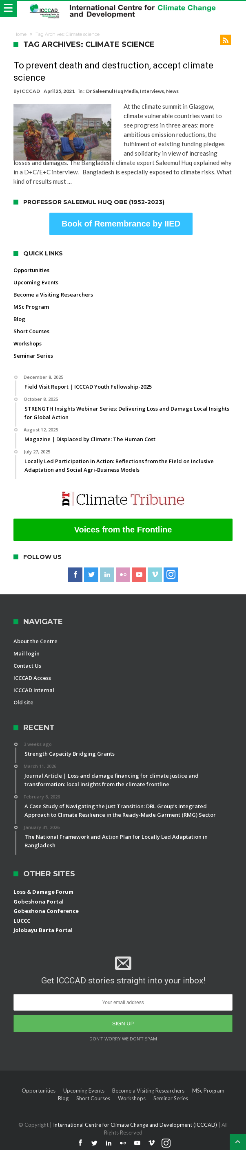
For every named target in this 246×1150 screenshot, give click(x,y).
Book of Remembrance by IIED (121, 224)
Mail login (26, 653)
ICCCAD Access (32, 678)
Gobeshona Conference (46, 911)
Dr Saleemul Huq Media (112, 91)
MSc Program (31, 306)
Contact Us (27, 665)
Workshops (27, 343)
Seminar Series (33, 355)
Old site (23, 702)
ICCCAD (30, 91)
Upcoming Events (35, 282)
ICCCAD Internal (33, 690)
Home (20, 34)
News (172, 91)
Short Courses (31, 331)
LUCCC (21, 920)
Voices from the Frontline (123, 530)
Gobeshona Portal (38, 901)
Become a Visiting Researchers (53, 294)
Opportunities (31, 270)
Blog (19, 319)
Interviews (152, 91)
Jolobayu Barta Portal (43, 930)
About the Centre (35, 641)
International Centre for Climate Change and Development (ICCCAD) (135, 1124)
